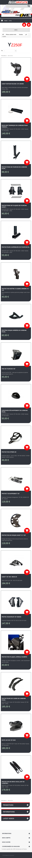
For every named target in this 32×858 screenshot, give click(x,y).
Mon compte (6, 837)
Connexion (29, 25)
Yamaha (21, 34)
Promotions (8, 805)
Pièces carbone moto (11, 34)
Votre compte (24, 25)
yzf (26, 34)
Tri (2, 50)
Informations (9, 812)
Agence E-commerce (9, 855)
